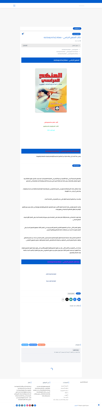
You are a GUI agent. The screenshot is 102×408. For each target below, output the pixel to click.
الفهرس (66, 395)
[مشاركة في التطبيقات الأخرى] (63, 299)
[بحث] (14, 6)
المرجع (76, 405)
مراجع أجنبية (30, 6)
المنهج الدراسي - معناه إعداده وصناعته (70, 49)
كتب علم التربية (60, 6)
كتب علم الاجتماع (52, 6)
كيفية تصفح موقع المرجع (77, 1)
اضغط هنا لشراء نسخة (51, 281)
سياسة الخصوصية (64, 390)
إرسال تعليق (75, 350)
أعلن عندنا (66, 397)
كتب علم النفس (68, 6)
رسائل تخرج (36, 6)
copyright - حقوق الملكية (48, 1)
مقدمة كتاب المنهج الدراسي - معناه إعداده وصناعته (67, 52)
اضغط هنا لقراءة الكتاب (51, 274)
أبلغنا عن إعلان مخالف (58, 1)
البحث (70, 1)
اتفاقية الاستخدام (64, 388)
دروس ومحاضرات (22, 6)
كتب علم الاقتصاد (43, 6)
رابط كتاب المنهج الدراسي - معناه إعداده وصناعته (68, 54)
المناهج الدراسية (76, 34)
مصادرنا (65, 1)
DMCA (66, 392)
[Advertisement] (51, 18)
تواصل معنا (86, 1)
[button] (74, 299)
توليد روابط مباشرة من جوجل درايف (60, 399)
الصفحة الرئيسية (64, 386)
